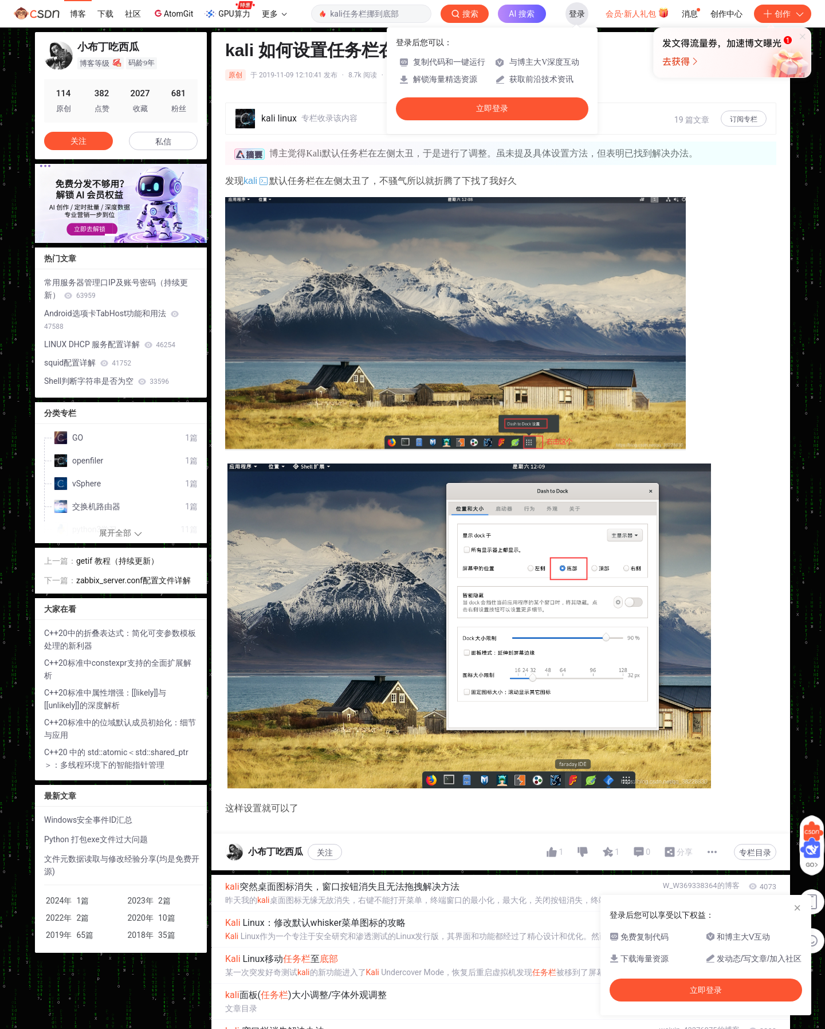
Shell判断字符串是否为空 (106, 381)
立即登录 (492, 108)
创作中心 (726, 13)
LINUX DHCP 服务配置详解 (109, 344)
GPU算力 (229, 10)
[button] (112, 235)
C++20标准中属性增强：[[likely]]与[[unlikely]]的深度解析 (105, 699)
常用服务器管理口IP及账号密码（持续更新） (116, 289)
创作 (783, 13)
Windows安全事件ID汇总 (88, 819)
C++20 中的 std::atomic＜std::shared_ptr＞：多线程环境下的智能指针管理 (116, 758)
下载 (105, 13)
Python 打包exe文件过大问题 (96, 839)
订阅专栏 (743, 119)
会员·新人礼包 (637, 12)
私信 (163, 141)
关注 (325, 852)
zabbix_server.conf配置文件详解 (133, 580)
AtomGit (172, 13)
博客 (78, 13)
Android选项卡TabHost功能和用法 (111, 320)
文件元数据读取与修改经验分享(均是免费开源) (121, 865)
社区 (133, 13)
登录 (577, 13)
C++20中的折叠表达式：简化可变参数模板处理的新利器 (120, 639)
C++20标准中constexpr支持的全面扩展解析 (117, 669)
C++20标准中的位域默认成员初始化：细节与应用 (120, 729)
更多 (274, 13)
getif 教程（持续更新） (117, 560)
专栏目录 (755, 852)
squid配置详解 (87, 362)
